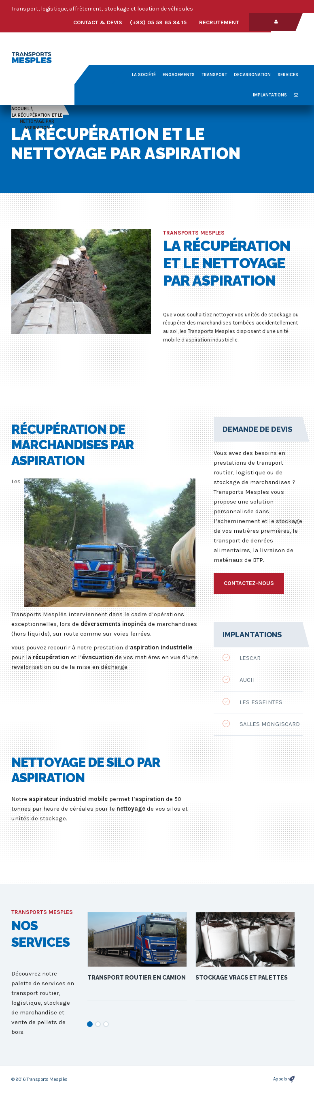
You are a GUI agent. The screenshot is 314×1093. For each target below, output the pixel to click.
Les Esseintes (252, 702)
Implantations (270, 95)
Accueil (20, 108)
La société (144, 74)
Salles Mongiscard (261, 724)
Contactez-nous (249, 583)
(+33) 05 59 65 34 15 (158, 22)
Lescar (242, 658)
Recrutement (219, 22)
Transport (214, 74)
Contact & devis (97, 22)
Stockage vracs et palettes (241, 977)
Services (288, 74)
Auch (239, 679)
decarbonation (252, 74)
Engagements (179, 74)
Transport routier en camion (136, 977)
